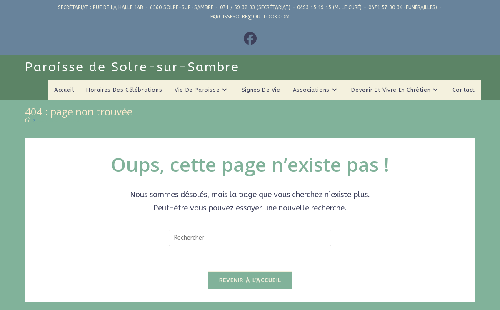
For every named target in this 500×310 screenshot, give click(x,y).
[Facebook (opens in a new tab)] (250, 39)
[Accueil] (27, 120)
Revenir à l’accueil (250, 280)
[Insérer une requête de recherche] (250, 238)
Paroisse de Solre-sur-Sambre (132, 67)
